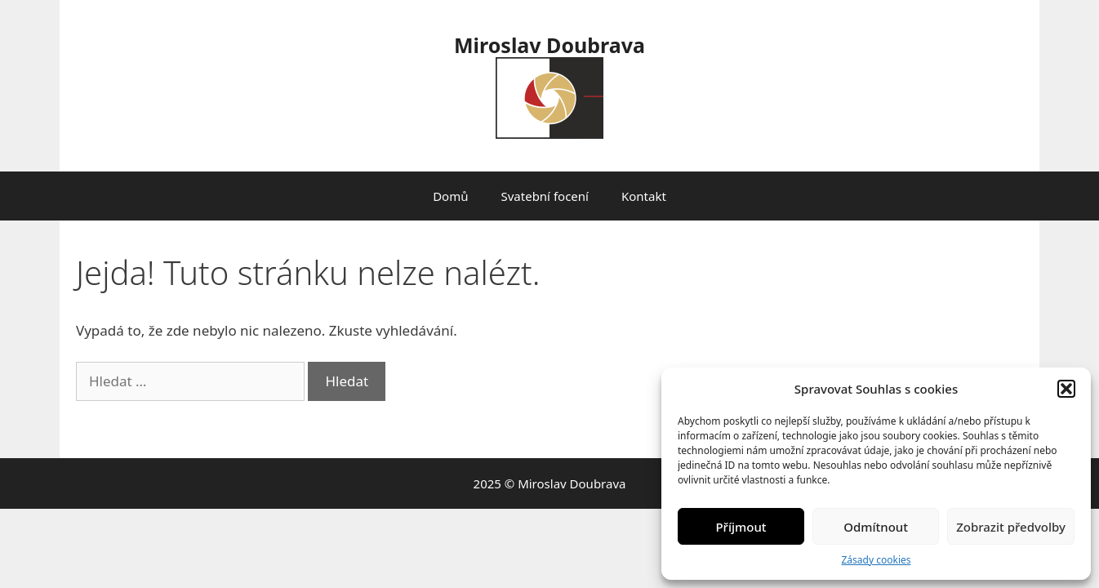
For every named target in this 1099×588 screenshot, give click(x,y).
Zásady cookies (876, 560)
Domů (450, 196)
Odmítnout (875, 527)
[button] (1066, 389)
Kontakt (643, 196)
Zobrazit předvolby (1011, 527)
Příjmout (740, 527)
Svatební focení (544, 196)
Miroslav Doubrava (549, 45)
